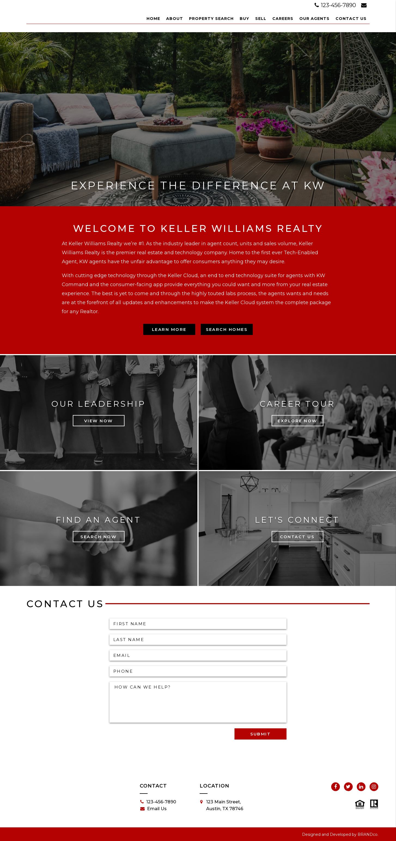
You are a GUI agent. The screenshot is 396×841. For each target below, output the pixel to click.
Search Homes (227, 329)
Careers (282, 18)
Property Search (211, 18)
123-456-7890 (336, 5)
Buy (244, 18)
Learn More (169, 329)
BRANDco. (368, 834)
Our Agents (314, 18)
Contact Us (351, 18)
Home (153, 18)
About (174, 18)
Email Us (153, 808)
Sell (260, 18)
